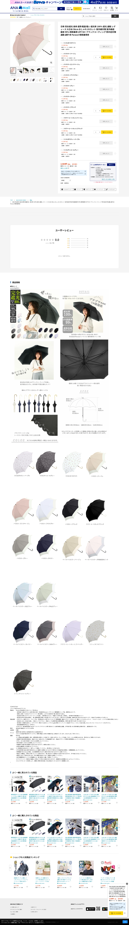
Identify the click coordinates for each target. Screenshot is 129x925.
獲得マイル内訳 (64, 168)
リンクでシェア (111, 189)
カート (116, 10)
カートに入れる (108, 57)
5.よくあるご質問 (14, 911)
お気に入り (106, 10)
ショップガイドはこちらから (37, 15)
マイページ (94, 10)
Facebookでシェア (68, 189)
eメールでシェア (99, 189)
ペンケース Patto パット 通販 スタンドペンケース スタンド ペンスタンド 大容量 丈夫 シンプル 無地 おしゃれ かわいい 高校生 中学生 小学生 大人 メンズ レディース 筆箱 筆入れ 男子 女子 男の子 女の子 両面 (108, 879)
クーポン (100, 10)
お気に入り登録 (125, 913)
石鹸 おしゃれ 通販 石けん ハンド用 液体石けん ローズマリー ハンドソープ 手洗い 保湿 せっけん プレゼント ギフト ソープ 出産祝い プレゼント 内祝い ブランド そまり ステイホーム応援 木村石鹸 (43, 879)
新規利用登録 (86, 8)
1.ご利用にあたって (14, 907)
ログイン (77, 8)
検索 (61, 8)
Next (119, 784)
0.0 (57, 240)
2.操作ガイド (34, 907)
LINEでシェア (88, 189)
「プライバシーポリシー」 (28, 922)
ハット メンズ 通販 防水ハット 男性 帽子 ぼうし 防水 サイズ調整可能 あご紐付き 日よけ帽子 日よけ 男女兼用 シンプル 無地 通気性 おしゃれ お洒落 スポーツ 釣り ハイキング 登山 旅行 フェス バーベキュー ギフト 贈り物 (86, 879)
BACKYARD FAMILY (19, 15)
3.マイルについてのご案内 (16, 909)
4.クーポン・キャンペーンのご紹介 (38, 909)
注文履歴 (112, 10)
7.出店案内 (12, 914)
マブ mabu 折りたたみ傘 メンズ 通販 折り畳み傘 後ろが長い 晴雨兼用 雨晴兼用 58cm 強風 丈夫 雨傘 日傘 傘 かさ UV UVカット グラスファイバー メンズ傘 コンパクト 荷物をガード (55, 796)
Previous (10, 784)
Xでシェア (79, 189)
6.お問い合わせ (34, 911)
